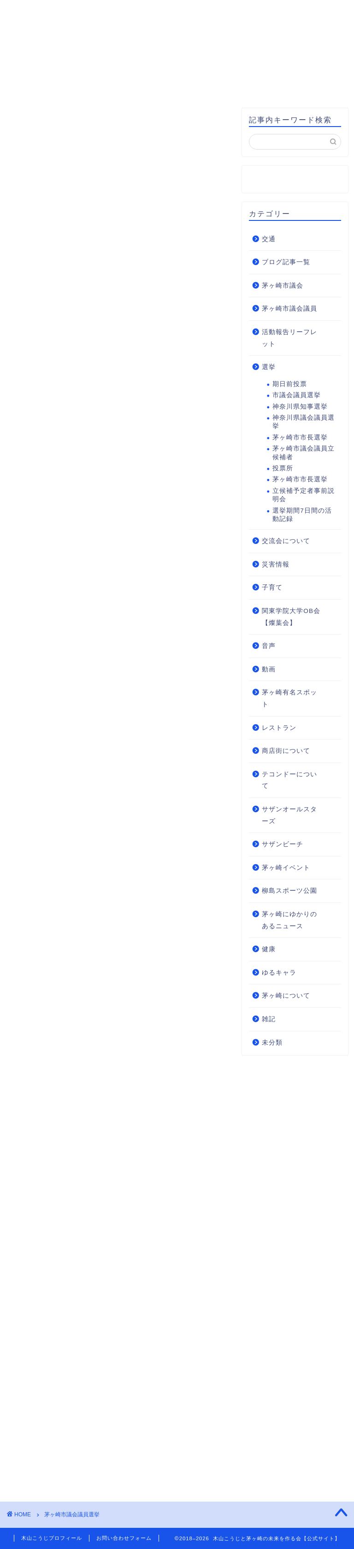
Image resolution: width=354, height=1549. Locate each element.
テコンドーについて (289, 780)
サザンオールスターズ (289, 815)
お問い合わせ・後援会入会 (70, 84)
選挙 (269, 367)
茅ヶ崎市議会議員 (289, 309)
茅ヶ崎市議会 (282, 286)
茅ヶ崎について (286, 996)
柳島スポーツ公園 (289, 891)
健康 (269, 949)
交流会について (286, 541)
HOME (33, 63)
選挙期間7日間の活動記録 (302, 514)
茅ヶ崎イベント (286, 867)
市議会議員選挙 (296, 395)
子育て (272, 587)
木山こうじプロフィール (113, 63)
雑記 (269, 1019)
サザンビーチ (282, 844)
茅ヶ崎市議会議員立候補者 (303, 453)
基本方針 (199, 63)
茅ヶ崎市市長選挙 (300, 437)
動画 (269, 669)
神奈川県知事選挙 (300, 406)
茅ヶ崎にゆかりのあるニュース (289, 920)
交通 (269, 239)
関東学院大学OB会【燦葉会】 (291, 617)
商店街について (286, 751)
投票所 (282, 468)
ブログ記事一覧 (286, 262)
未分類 (272, 1042)
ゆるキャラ (279, 972)
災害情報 (275, 564)
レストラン (279, 727)
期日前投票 (289, 384)
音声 (269, 646)
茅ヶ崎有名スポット (289, 698)
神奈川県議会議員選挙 (303, 422)
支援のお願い (168, 84)
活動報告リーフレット (289, 338)
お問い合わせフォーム (124, 1538)
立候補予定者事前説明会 (303, 495)
